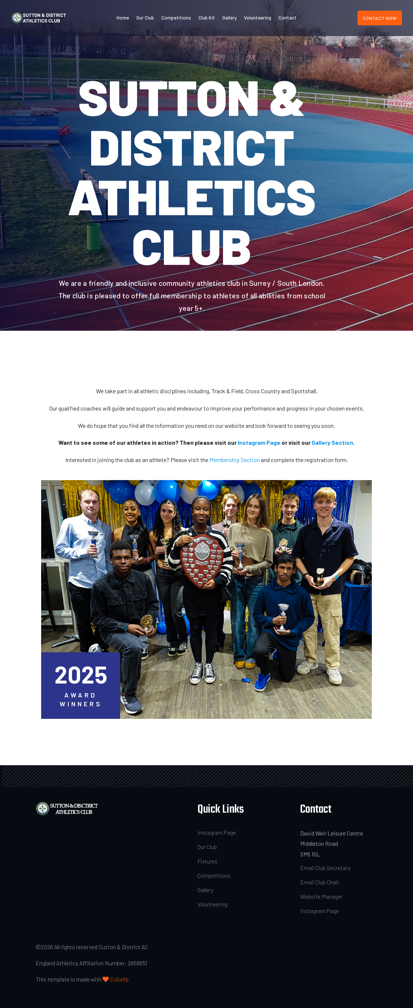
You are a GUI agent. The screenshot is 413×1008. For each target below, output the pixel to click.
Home (122, 18)
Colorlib (119, 979)
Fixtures (207, 861)
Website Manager (321, 896)
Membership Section (234, 459)
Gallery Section (332, 442)
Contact (288, 18)
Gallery (229, 18)
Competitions (176, 18)
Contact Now (380, 18)
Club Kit (206, 18)
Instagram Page (259, 442)
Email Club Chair (319, 882)
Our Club (145, 18)
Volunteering (257, 18)
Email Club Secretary (325, 867)
